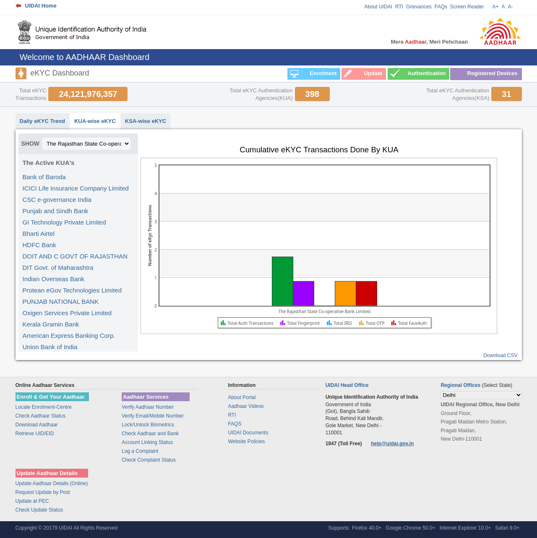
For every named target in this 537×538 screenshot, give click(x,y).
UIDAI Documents (248, 433)
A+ (495, 7)
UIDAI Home (41, 6)
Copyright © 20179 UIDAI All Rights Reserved (67, 528)
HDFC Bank (39, 244)
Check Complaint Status (149, 460)
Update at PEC (32, 501)
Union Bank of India (50, 346)
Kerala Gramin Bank (51, 324)
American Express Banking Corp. (69, 335)
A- (510, 7)
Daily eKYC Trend (42, 121)
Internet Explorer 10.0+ (465, 528)
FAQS (234, 424)
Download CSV (500, 355)
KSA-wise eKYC (145, 121)
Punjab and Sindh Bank (56, 210)
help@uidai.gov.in (392, 444)
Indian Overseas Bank (54, 278)
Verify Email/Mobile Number (153, 416)
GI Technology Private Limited (64, 222)
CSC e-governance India (57, 199)
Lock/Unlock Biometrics (148, 425)
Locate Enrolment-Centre (44, 407)
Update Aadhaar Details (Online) (52, 483)
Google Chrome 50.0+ (410, 528)
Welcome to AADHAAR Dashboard (85, 57)
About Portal (241, 397)
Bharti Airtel (39, 233)
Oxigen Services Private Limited (67, 312)
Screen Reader (467, 7)
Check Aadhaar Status (40, 416)
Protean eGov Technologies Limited (72, 290)
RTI (399, 7)
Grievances (419, 7)
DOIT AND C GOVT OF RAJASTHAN (75, 256)
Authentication (427, 73)
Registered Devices (492, 73)
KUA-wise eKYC (95, 121)
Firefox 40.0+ (366, 528)
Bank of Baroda (44, 176)
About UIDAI (378, 7)
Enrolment (323, 73)
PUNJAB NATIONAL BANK (61, 301)
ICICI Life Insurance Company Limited (76, 188)
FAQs (441, 7)
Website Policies (246, 441)
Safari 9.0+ (507, 528)
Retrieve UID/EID (35, 433)
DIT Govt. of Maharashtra (58, 267)
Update (373, 73)
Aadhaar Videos (245, 406)
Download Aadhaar (37, 425)
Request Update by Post (43, 492)
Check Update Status (39, 510)
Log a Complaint (140, 451)
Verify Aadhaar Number (148, 407)
